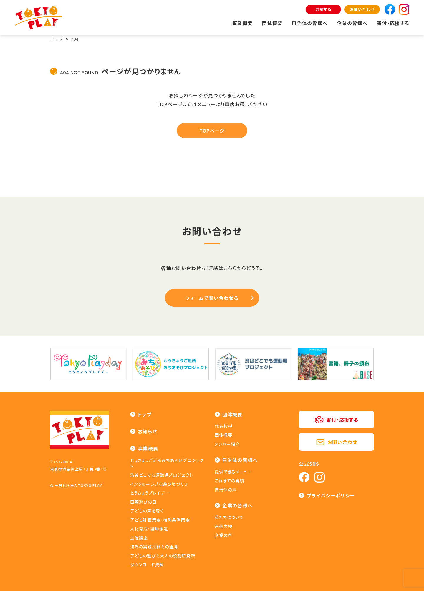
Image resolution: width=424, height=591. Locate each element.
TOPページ (212, 130)
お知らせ (147, 431)
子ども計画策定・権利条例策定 (160, 520)
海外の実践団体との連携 (154, 547)
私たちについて (229, 517)
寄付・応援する (393, 22)
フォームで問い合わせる (212, 297)
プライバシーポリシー (331, 495)
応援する (323, 9)
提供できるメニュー (233, 472)
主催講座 (139, 538)
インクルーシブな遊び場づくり (159, 484)
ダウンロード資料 (147, 564)
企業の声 (223, 535)
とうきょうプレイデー (149, 493)
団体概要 (272, 22)
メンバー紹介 (227, 444)
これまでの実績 (229, 480)
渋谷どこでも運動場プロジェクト (161, 475)
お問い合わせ (362, 9)
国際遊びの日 (143, 502)
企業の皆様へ (352, 22)
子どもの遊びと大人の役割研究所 (162, 556)
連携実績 (223, 526)
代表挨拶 (223, 426)
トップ (144, 414)
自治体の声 (226, 489)
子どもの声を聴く (146, 511)
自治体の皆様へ (309, 22)
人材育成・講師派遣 (149, 529)
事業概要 (242, 22)
